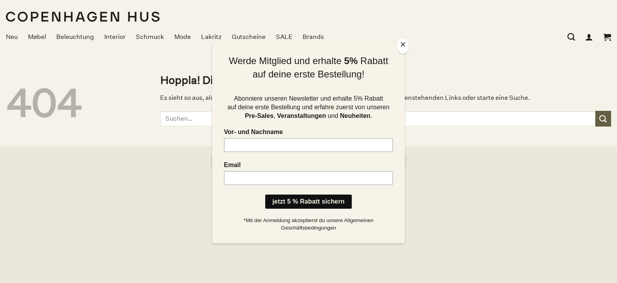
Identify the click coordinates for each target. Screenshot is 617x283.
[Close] (403, 46)
